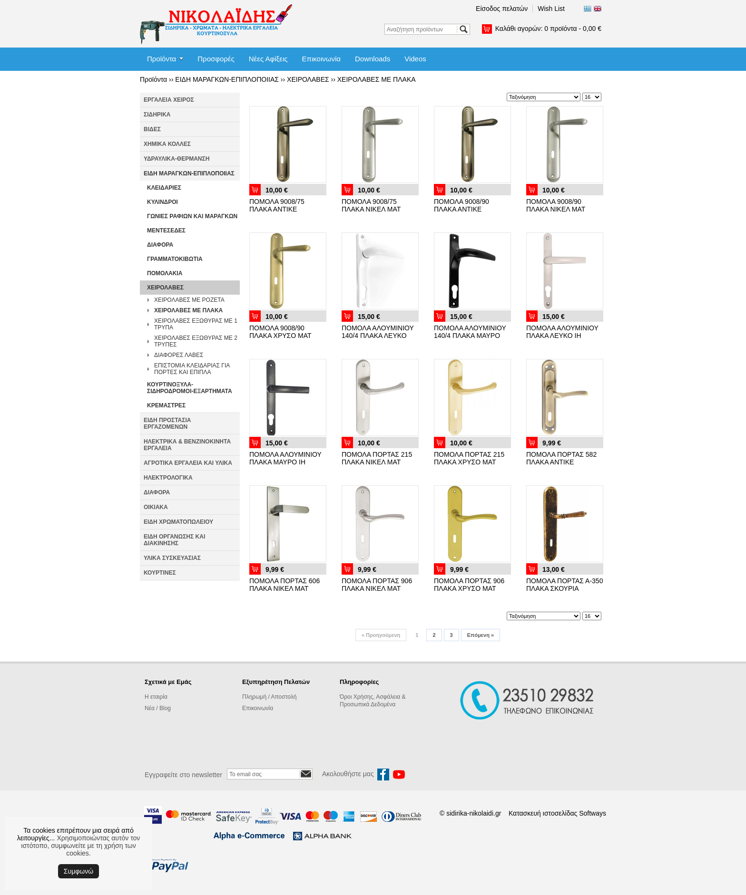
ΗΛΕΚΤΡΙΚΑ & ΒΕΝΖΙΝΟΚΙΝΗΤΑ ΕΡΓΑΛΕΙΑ (187, 445)
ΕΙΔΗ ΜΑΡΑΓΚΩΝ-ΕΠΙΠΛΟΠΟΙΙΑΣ (227, 79)
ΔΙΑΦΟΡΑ (160, 244)
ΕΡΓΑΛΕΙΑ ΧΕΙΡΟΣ (169, 99)
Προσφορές (215, 59)
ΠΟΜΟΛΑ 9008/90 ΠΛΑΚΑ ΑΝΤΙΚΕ (461, 205)
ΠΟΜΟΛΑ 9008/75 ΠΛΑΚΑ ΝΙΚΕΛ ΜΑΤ (371, 205)
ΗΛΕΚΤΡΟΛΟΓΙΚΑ (168, 477)
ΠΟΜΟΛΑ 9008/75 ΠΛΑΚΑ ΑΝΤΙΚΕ (276, 205)
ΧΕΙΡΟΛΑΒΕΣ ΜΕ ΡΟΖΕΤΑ (189, 300)
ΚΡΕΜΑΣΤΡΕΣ (166, 405)
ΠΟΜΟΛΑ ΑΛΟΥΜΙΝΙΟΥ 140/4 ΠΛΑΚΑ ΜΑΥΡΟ (470, 331)
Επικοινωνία (321, 59)
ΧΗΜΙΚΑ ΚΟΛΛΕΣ (167, 144)
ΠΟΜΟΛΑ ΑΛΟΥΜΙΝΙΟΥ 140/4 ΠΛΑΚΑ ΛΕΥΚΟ (378, 331)
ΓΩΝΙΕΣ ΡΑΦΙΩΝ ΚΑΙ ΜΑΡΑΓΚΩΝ (192, 216)
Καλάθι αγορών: (548, 28)
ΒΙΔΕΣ (152, 129)
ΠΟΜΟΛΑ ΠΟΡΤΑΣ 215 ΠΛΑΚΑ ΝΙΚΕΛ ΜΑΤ (377, 458)
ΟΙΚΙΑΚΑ (156, 507)
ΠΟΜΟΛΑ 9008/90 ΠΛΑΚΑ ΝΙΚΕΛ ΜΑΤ (555, 205)
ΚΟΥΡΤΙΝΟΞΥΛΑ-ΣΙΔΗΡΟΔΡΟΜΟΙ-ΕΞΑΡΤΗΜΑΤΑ (189, 388)
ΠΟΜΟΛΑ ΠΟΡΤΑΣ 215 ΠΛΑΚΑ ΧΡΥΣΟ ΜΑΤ (469, 458)
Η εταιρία (156, 696)
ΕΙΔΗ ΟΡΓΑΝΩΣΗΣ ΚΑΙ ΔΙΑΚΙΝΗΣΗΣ (174, 540)
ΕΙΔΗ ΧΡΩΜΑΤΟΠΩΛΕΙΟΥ (178, 522)
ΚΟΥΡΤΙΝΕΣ (160, 572)
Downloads (372, 59)
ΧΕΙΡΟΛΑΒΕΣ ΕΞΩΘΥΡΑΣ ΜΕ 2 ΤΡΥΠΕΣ (195, 341)
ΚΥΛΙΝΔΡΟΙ (162, 202)
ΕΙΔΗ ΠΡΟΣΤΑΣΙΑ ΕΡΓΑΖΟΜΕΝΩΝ (167, 423)
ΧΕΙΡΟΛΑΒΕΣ (308, 79)
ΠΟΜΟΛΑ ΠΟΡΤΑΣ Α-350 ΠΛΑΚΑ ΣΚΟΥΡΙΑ (564, 584)
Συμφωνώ (78, 871)
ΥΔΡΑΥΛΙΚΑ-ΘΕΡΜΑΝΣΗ (176, 158)
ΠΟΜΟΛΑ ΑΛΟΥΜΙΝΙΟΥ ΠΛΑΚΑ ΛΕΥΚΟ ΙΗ (562, 331)
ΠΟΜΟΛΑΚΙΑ (164, 273)
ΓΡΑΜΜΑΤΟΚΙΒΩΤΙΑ (175, 259)
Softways (592, 813)
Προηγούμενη (381, 635)
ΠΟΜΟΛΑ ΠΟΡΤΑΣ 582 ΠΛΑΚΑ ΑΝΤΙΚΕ (561, 458)
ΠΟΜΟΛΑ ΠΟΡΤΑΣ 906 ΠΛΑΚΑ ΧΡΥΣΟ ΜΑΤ (469, 584)
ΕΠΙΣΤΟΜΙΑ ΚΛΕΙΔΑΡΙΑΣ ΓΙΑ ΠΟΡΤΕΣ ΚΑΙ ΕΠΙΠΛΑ (192, 368)
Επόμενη (480, 635)
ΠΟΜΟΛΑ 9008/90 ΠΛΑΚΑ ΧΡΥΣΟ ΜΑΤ (280, 331)
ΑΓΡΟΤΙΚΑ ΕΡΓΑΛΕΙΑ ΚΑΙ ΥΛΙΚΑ (188, 463)
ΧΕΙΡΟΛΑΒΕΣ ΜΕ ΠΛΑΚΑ (376, 79)
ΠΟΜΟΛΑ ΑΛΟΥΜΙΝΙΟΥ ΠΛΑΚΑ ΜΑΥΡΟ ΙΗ (285, 458)
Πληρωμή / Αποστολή (269, 696)
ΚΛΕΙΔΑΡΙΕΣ (164, 187)
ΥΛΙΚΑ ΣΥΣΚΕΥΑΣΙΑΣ (172, 558)
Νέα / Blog (158, 708)
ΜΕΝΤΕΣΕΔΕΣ (166, 230)
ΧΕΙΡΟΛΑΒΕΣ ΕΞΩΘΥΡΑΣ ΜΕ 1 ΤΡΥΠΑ (195, 324)
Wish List (551, 8)
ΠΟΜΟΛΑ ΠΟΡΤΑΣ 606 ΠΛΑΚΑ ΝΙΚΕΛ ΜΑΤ (284, 584)
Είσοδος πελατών (502, 8)
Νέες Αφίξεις (268, 59)
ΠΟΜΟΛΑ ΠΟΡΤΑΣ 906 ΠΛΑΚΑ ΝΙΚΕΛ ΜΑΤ (377, 584)
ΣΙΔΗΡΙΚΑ (157, 114)
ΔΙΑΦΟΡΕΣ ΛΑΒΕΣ (178, 355)
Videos (415, 59)
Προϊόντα (161, 59)
